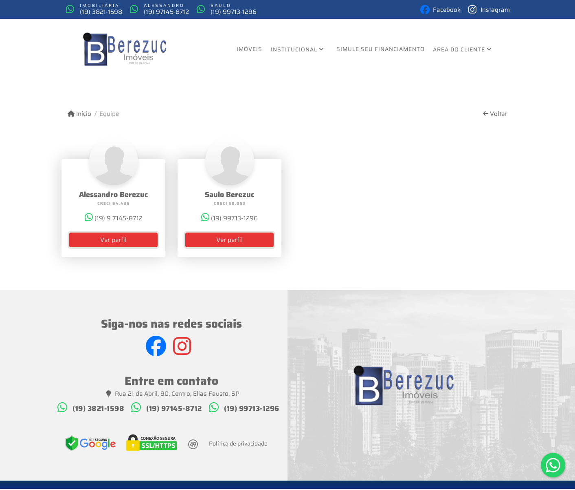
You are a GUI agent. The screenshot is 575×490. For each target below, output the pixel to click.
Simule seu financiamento (380, 50)
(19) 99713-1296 (256, 12)
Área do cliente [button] (459, 50)
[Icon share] (432, 10)
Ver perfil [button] (113, 241)
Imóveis (249, 50)
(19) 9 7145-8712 (114, 219)
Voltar (495, 115)
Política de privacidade (238, 444)
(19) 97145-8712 (179, 12)
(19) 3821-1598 (105, 12)
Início (79, 115)
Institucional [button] (294, 50)
